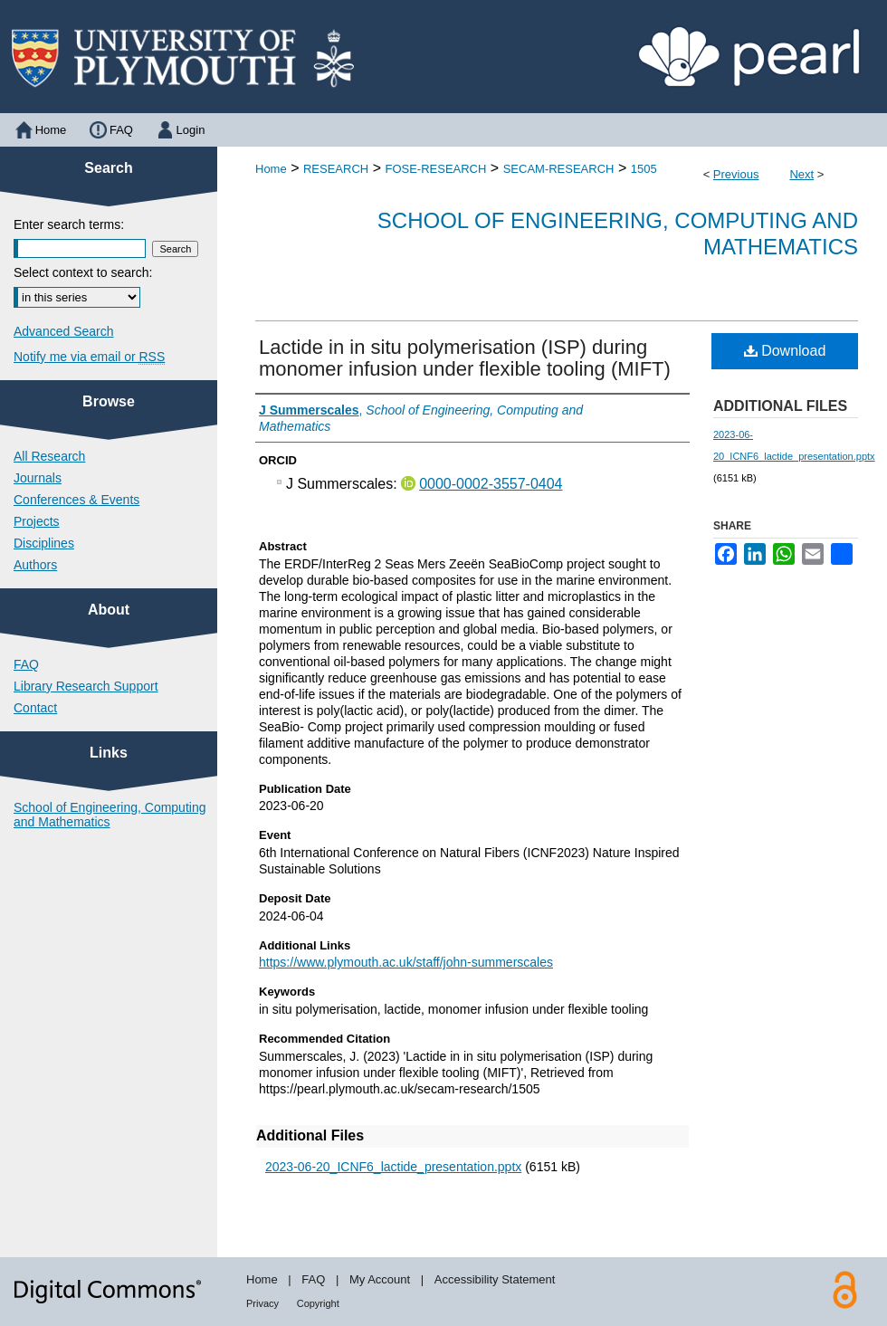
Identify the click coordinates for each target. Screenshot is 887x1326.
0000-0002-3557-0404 (490, 483)
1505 (644, 169)
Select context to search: (83, 272)
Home (271, 169)
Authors (35, 565)
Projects (37, 521)
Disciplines (44, 543)
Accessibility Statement (495, 1279)
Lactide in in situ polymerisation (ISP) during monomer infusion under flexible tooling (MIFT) (465, 358)
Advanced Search (64, 331)
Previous (736, 174)
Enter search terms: (69, 224)
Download (785, 350)
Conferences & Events (76, 499)
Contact (35, 708)
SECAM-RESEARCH (559, 169)
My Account (379, 1279)
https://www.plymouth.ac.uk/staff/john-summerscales (406, 962)
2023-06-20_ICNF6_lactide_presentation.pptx (393, 1166)
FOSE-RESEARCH (435, 169)
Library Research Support (86, 686)
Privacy (262, 1303)
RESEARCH (335, 169)
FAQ (26, 664)
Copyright (318, 1303)
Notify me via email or (89, 356)
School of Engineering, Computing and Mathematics (109, 814)
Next (801, 174)
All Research (49, 456)
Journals (38, 478)
